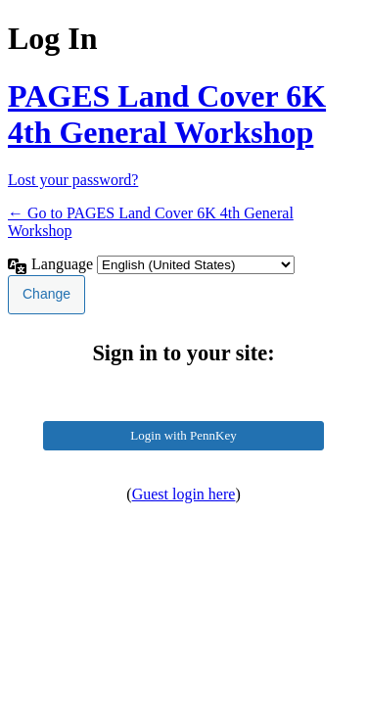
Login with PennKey (183, 435)
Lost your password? (73, 179)
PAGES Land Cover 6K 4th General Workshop (167, 114)
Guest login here (184, 494)
